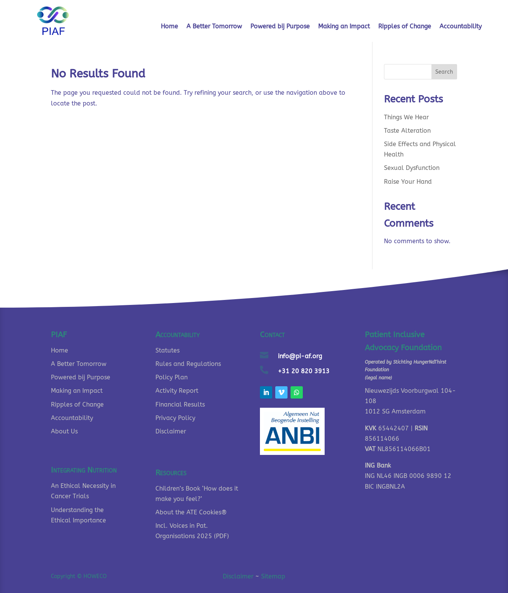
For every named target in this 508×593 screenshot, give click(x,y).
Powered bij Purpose (280, 27)
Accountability (460, 27)
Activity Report (176, 390)
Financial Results (180, 404)
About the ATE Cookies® (191, 512)
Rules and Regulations (188, 363)
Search (444, 72)
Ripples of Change (404, 27)
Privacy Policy (175, 418)
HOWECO (95, 576)
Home (169, 27)
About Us (64, 431)
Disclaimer (170, 431)
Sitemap (273, 576)
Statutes (167, 350)
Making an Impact (344, 27)
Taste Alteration (407, 130)
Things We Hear (406, 117)
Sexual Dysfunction (411, 167)
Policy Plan (171, 377)
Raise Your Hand (408, 181)
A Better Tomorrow (214, 27)
